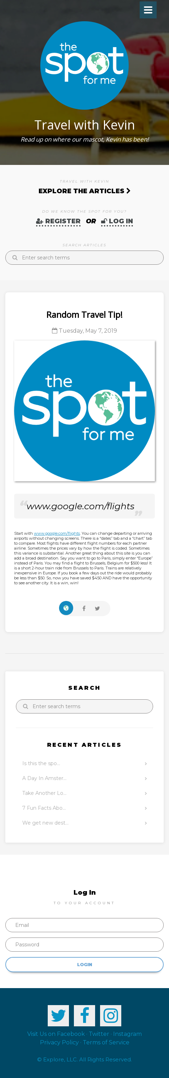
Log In (117, 221)
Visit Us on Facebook (56, 1034)
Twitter (99, 1034)
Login (84, 964)
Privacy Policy (59, 1042)
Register (58, 221)
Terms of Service (106, 1042)
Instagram (127, 1034)
